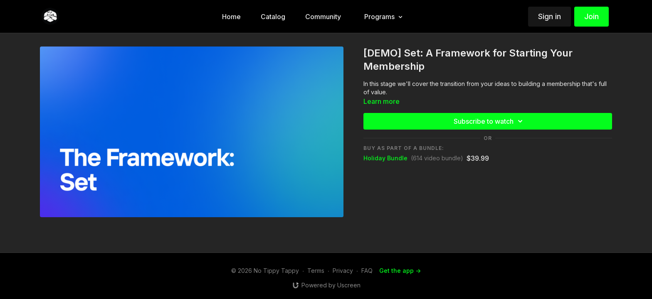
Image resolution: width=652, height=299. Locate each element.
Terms (315, 270)
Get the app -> (400, 270)
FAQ (367, 270)
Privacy (343, 270)
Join (591, 16)
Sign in (549, 16)
